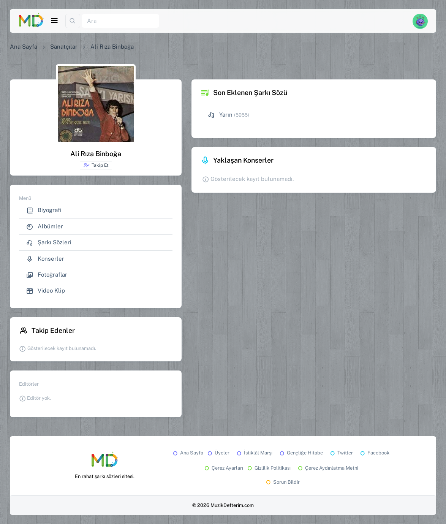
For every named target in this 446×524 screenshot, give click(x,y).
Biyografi (44, 210)
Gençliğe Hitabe (300, 453)
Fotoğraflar (46, 275)
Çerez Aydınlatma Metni (327, 468)
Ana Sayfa (23, 46)
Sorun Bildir (282, 482)
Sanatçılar (63, 46)
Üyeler (217, 453)
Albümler (44, 226)
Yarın (220, 115)
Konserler (45, 259)
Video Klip (45, 290)
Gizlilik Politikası (268, 468)
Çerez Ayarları (223, 468)
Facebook (374, 453)
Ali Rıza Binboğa (112, 46)
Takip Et (96, 165)
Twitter (341, 453)
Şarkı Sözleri (48, 242)
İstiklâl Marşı (254, 453)
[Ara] (120, 21)
